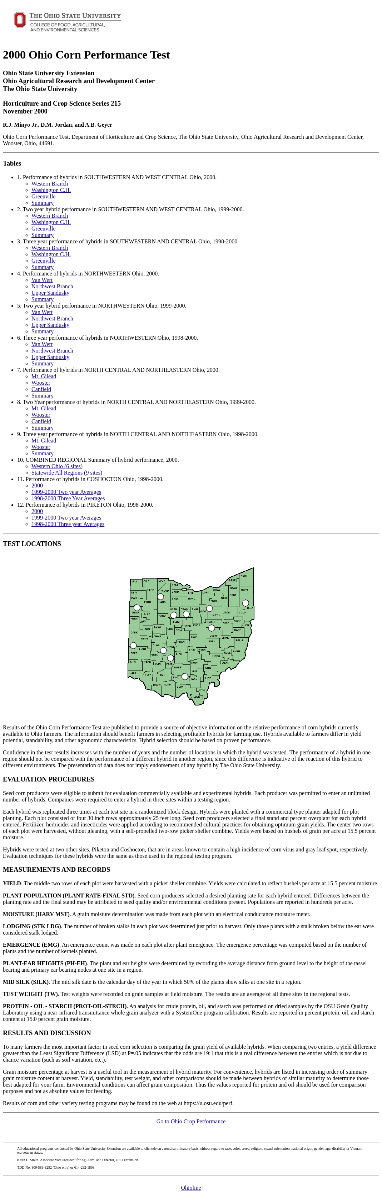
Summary (42, 203)
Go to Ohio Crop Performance (191, 1121)
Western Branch (49, 184)
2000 (37, 485)
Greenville (43, 196)
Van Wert (42, 280)
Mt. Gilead (43, 376)
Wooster (40, 383)
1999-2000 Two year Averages (66, 492)
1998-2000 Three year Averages (67, 524)
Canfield (41, 389)
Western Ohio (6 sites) (57, 466)
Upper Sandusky (50, 293)
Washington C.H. (51, 190)
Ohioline (191, 1188)
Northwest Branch (52, 286)
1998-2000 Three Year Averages (68, 498)
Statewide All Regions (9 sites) (66, 473)
